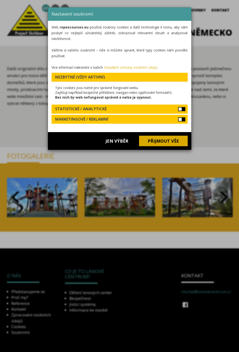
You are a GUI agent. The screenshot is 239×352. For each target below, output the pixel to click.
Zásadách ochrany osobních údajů (130, 67)
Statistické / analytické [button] (81, 109)
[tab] (120, 77)
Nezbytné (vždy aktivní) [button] (80, 77)
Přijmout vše (163, 141)
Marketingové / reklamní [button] (81, 119)
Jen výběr (116, 141)
